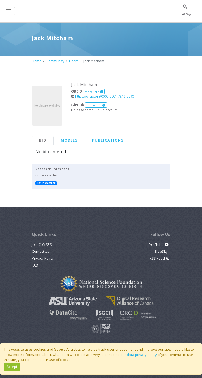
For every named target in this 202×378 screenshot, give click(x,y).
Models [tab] (69, 140)
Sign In (189, 14)
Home (36, 61)
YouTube (159, 244)
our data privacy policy (138, 354)
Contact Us (40, 251)
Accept (12, 366)
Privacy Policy (43, 258)
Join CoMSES (42, 244)
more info (94, 92)
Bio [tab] (43, 140)
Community (55, 61)
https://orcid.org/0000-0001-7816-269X (102, 96)
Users (74, 61)
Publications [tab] (108, 140)
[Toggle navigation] (9, 11)
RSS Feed (159, 258)
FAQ (35, 265)
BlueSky (162, 251)
